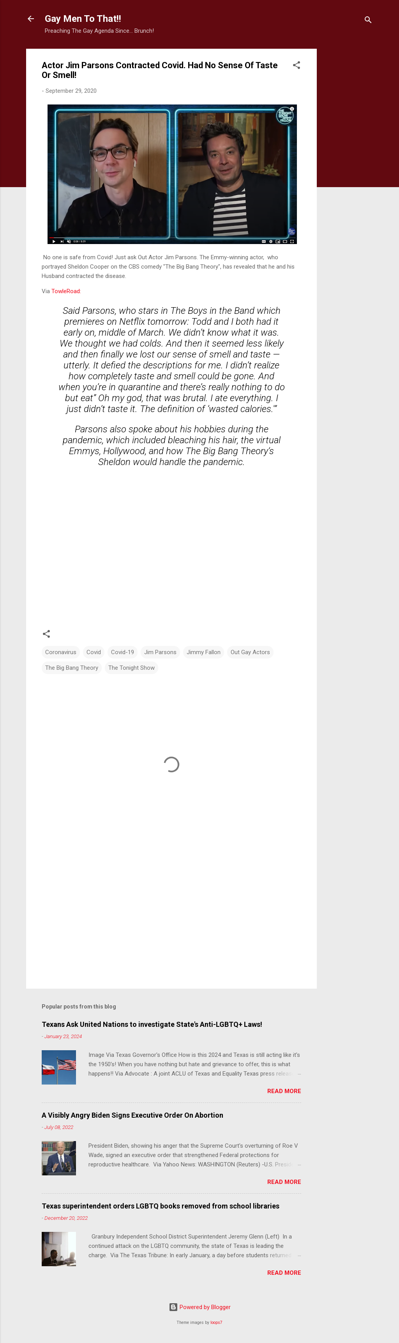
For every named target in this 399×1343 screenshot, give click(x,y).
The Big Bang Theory (71, 667)
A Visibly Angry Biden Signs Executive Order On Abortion (132, 1115)
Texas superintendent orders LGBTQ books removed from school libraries (160, 1206)
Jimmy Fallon (204, 652)
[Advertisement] (348, 166)
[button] (296, 66)
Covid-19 (122, 652)
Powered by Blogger (200, 1307)
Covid (94, 652)
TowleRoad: (66, 291)
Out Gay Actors (250, 652)
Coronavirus (60, 652)
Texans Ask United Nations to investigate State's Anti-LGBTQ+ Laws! (152, 1024)
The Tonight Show (131, 667)
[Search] (368, 21)
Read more (284, 1091)
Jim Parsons (160, 652)
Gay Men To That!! (83, 18)
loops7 (216, 1322)
